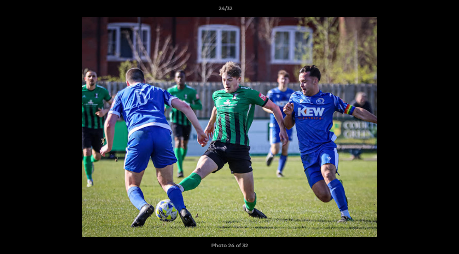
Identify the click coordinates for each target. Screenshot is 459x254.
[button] (429, 10)
